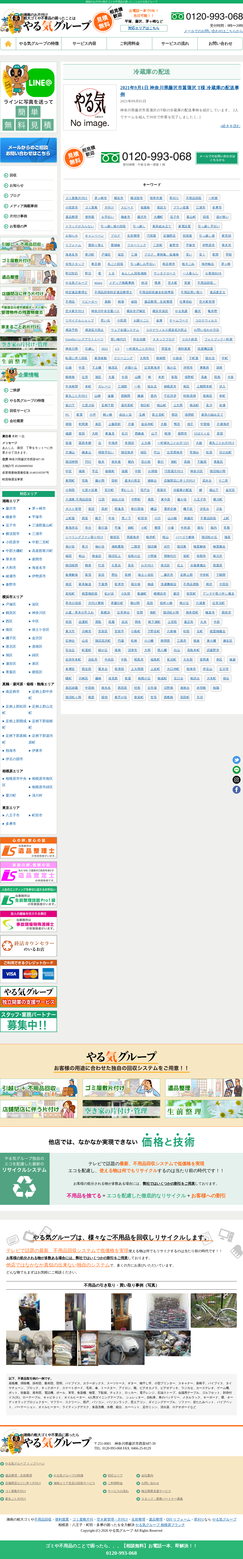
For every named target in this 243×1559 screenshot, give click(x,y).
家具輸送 (85, 584)
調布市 (226, 612)
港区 (68, 584)
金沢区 (230, 490)
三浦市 (200, 207)
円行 (88, 461)
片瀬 (131, 424)
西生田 (86, 669)
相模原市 (170, 386)
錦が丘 (103, 650)
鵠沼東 (181, 546)
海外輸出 (208, 264)
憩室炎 (166, 348)
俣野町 (189, 377)
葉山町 (191, 217)
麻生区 (228, 640)
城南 (82, 471)
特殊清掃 (189, 396)
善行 (160, 461)
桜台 (226, 678)
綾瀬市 (11, 576)
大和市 (144, 358)
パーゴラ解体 (185, 537)
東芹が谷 (121, 697)
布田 (68, 622)
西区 (175, 414)
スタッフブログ (164, 339)
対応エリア (115, 1475)
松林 (134, 640)
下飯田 (202, 461)
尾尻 (151, 499)
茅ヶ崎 (226, 264)
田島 (217, 377)
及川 (209, 405)
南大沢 (217, 556)
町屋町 (86, 650)
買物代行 (170, 556)
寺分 (88, 527)
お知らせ (71, 235)
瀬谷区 (11, 663)
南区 (186, 386)
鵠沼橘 (152, 546)
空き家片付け (74, 311)
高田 (150, 603)
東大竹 (70, 631)
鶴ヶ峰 (107, 414)
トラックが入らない (79, 226)
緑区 (144, 452)
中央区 (109, 659)
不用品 (70, 301)
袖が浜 (100, 546)
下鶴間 (221, 575)
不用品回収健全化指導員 (156, 292)
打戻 (101, 565)
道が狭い (222, 217)
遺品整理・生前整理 (18, 1475)
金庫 (159, 320)
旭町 (174, 461)
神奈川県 (71, 348)
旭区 (98, 377)
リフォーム (73, 245)
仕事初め (186, 301)
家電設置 (184, 226)
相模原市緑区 (42, 787)
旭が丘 (171, 367)
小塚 (171, 527)
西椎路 (168, 697)
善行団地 (137, 509)
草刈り (174, 198)
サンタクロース (165, 273)
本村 (161, 377)
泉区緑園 (71, 688)
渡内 (154, 396)
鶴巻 (88, 565)
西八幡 (162, 650)
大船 (164, 424)
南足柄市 (168, 264)
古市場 (152, 688)
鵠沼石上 (114, 556)
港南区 (207, 396)
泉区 (98, 424)
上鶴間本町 (205, 386)
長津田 (119, 669)
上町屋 (70, 518)
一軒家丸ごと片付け (140, 348)
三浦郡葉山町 (42, 525)
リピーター (90, 301)
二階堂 (135, 546)
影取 (174, 377)
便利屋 (89, 217)
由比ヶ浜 (125, 414)
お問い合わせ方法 (206, 330)
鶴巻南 (70, 377)
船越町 (142, 593)
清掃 (219, 367)
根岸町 (150, 537)
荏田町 (185, 697)
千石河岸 (170, 396)
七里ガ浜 (88, 405)
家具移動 (100, 358)
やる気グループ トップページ (25, 1463)
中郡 (138, 471)
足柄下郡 (107, 405)
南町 (153, 612)
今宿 (125, 377)
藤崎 (98, 678)
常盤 (227, 527)
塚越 (232, 659)
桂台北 (152, 386)
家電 (79, 414)
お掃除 (152, 471)
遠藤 (111, 396)
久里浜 (116, 565)
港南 (118, 650)
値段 (134, 301)
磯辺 (154, 509)
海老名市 (71, 254)
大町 (95, 433)
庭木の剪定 (133, 480)
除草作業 (156, 198)
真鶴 (108, 301)
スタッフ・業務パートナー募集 (162, 1499)
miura (98, 283)
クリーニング (123, 358)
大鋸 (199, 443)
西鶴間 (125, 396)
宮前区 (103, 631)
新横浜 (105, 612)
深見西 (113, 678)
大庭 (111, 377)
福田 (68, 556)
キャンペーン (94, 235)
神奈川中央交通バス (105, 311)
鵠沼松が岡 (171, 612)
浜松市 (93, 659)
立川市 (224, 669)
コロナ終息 (190, 339)
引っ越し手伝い (209, 226)
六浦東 (200, 603)
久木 (203, 622)
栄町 (186, 556)
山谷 (85, 640)
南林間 (161, 358)
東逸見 (110, 433)
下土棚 (96, 367)
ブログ (115, 235)
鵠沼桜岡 (71, 565)
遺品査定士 (218, 292)
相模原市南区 (42, 778)
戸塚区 (106, 254)
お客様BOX (213, 273)
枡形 (137, 688)
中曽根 (205, 424)
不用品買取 (191, 584)
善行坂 (103, 527)
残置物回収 (90, 593)
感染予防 (71, 330)
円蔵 (121, 640)
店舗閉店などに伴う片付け (23, 1483)
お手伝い (107, 217)
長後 (68, 443)
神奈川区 (196, 471)
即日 (88, 273)
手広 (95, 471)
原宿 (220, 433)
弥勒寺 (201, 556)
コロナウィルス (206, 320)
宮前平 (119, 631)
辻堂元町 (218, 603)
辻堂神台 (123, 612)
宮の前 (146, 461)
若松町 (70, 593)
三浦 (134, 254)
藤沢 (198, 311)
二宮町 (157, 245)
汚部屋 (151, 235)
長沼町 (171, 659)
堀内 (214, 527)
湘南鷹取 (118, 546)
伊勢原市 (208, 245)
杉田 (186, 631)
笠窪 (154, 697)
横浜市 (118, 198)
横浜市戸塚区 (136, 311)
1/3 (117, 348)
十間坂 (152, 556)
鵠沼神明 (71, 461)
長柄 (128, 575)
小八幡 (149, 640)
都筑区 (115, 537)
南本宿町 (192, 612)
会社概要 (17, 421)
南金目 (96, 556)
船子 (98, 518)
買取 (98, 622)
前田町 (191, 593)
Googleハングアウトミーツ (84, 339)
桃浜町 (194, 405)
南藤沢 (188, 518)
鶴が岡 (135, 603)
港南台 (185, 688)
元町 (200, 631)
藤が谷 (182, 499)
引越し (89, 348)
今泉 (231, 377)
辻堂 (85, 377)
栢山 (82, 556)
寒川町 (89, 254)
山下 (154, 433)
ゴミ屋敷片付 (82, 1519)
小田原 (121, 320)
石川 (125, 433)
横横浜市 (160, 593)
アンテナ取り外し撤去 (218, 593)
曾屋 (128, 678)
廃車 (157, 283)
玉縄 (142, 414)
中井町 (204, 575)
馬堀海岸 (133, 537)
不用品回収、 (206, 283)
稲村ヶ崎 (166, 603)
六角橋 (171, 631)
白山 (177, 650)
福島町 (155, 659)
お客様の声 (18, 226)
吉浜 (125, 622)
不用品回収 (194, 198)
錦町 (131, 527)
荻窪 (88, 575)
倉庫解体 (71, 575)
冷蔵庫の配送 (182, 490)
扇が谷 (70, 546)
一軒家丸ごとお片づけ (173, 443)
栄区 (121, 254)
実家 (187, 283)
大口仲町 (173, 669)
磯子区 (188, 509)
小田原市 (71, 207)
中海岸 (113, 443)
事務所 (204, 367)
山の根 (172, 518)
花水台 (207, 480)
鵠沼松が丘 (209, 537)
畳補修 (115, 245)
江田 (101, 499)
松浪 (209, 452)
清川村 (37, 795)
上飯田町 (114, 424)
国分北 (210, 358)
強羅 (125, 471)
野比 (115, 575)
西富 (85, 518)
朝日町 (145, 405)
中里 (82, 367)
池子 (190, 424)
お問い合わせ (220, 43)
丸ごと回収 (115, 264)
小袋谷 (177, 358)
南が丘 (184, 603)
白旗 (68, 367)
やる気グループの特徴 (39, 43)
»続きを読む (230, 126)
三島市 (181, 640)
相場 (121, 301)
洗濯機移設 (169, 584)
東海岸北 (71, 527)
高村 (104, 509)
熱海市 (191, 669)
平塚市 (190, 245)
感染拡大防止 (94, 330)
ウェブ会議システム (125, 330)
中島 (124, 659)
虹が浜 (109, 593)
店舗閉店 (169, 235)
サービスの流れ (175, 43)
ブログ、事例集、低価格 (161, 254)
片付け (109, 207)
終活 (144, 283)
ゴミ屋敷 (91, 207)
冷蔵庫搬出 (198, 565)
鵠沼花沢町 (103, 640)
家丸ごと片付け (76, 396)
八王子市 (200, 499)
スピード (127, 207)
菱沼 (176, 593)
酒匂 (200, 527)
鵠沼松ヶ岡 (73, 697)
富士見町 (158, 414)
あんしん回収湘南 (134, 273)
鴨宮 (177, 424)
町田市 (142, 518)
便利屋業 (184, 348)
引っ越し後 (207, 235)
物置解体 (199, 546)
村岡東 (83, 424)
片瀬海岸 (223, 424)
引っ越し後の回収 (113, 226)
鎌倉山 (86, 452)
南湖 (167, 433)
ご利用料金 (130, 43)
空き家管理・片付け (112, 1519)
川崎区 (83, 678)
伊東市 (37, 750)
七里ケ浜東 (90, 490)
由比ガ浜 (118, 499)
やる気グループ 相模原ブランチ (160, 1525)
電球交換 (170, 509)
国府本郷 (85, 443)
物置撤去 (219, 546)
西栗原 (217, 565)
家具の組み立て (212, 414)
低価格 (145, 207)
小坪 (93, 414)
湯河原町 (127, 405)
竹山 (157, 452)
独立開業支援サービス (156, 1491)
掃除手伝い (106, 452)
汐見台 (204, 509)
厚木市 (226, 245)
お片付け (147, 565)
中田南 (89, 688)
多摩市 (217, 207)
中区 (68, 471)
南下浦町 (154, 622)
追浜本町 (147, 424)
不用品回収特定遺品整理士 (113, 292)
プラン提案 (181, 207)
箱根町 (110, 471)
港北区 (165, 565)
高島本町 (193, 650)
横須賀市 (136, 198)
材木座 (116, 461)
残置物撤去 (218, 631)
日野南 (168, 688)
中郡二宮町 (40, 542)
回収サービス (20, 411)
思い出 (105, 320)
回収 (206, 217)
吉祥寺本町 (73, 659)
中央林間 (71, 386)
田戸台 (145, 490)
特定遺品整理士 (76, 292)
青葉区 (218, 461)
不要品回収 (208, 518)
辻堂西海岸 (175, 452)
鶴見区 (113, 367)
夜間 (215, 254)
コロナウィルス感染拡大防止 (166, 330)
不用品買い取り (192, 292)
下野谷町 (154, 631)
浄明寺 (188, 367)
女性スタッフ (74, 264)
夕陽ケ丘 (131, 367)
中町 (225, 358)
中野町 (136, 499)
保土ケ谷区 (40, 630)
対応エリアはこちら (143, 28)
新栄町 (139, 697)
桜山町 (161, 405)
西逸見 (119, 509)
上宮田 (172, 622)
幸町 (222, 396)
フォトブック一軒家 (219, 339)
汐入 (222, 386)
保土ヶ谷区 (146, 575)
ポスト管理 (73, 509)
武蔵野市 (213, 650)
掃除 (68, 424)
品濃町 (83, 622)
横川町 (218, 499)
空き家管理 (207, 301)
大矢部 (188, 659)
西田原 (122, 688)
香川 (85, 546)
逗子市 (175, 217)
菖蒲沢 (161, 490)
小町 (144, 527)
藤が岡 (100, 480)
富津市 (119, 584)
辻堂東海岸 (152, 367)
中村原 (185, 527)
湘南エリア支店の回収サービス (74, 1483)
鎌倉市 (125, 217)
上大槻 (146, 443)
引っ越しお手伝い (143, 264)
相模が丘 (144, 678)
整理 (157, 527)
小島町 (135, 631)
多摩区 (70, 669)
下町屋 (193, 358)
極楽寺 (210, 612)
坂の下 (70, 405)
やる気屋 (181, 311)
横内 (131, 461)
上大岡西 (137, 669)
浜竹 (167, 546)
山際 (138, 377)
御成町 (162, 678)
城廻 (68, 433)
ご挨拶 (15, 390)
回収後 (187, 235)
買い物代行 (118, 339)
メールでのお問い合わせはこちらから (213, 31)
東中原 (165, 499)
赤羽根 (201, 688)
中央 (111, 518)
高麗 (111, 622)
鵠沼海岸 (127, 452)
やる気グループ (76, 283)
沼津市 (132, 650)
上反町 (155, 669)
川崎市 (86, 631)
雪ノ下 (126, 518)
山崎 (97, 396)
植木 (101, 461)
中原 (217, 622)
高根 (187, 461)
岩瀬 (222, 405)
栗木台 (103, 669)
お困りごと (142, 320)
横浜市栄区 (160, 311)
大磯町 (158, 217)
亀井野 (212, 311)
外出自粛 (139, 339)
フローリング (136, 245)
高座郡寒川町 (42, 551)
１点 (111, 273)
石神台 (70, 640)
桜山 (165, 537)
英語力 (161, 207)
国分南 (135, 584)
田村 (115, 480)
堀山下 (214, 490)
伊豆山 (207, 669)
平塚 (118, 527)
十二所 (223, 480)
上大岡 (178, 405)
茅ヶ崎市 (100, 198)
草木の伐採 (73, 603)
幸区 (219, 659)
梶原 (91, 697)
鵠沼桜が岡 (218, 471)
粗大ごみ (188, 264)
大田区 (224, 584)
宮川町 (109, 490)
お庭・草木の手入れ (79, 612)
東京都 (96, 264)
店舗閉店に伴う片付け (179, 480)
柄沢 (209, 584)
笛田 (82, 433)
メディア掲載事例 (121, 283)
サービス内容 (84, 43)
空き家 (172, 283)
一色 (137, 386)
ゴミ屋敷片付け (76, 198)
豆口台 (178, 678)
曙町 (68, 678)
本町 (88, 386)
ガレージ (104, 386)
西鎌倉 (139, 433)
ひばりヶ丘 (202, 433)
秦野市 (174, 245)
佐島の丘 (134, 556)
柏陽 (216, 688)
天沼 (200, 697)
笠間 (140, 612)
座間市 (182, 433)
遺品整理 (71, 217)
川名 (219, 509)
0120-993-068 (121, 1553)
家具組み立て (161, 226)
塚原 (227, 537)
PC (67, 414)
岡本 (138, 622)
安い (189, 254)
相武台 (195, 678)
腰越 (140, 396)
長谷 (131, 565)
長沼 (91, 509)
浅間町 (189, 414)
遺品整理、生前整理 (158, 301)
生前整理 (133, 235)
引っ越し (139, 226)
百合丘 (70, 650)
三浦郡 (122, 386)
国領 (104, 697)
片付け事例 (96, 603)
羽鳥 (85, 480)
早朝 (229, 254)
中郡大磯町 (14, 551)
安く (202, 254)
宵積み (194, 452)
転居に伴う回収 (76, 358)
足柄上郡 (186, 575)
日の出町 (225, 452)
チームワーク (178, 320)
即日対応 (71, 273)
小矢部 (125, 593)
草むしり (127, 490)
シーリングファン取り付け (84, 537)
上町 (226, 518)
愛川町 (11, 795)
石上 (180, 565)
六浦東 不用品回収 (78, 499)
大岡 (147, 650)
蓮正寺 (188, 622)
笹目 (101, 575)
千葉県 (103, 584)
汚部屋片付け (173, 471)
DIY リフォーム (178, 1519)
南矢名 (106, 688)
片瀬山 (70, 452)
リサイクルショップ (79, 320)
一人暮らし (191, 273)
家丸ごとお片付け (222, 443)
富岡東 (204, 659)
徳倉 (196, 640)
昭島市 (139, 659)
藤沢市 (142, 217)
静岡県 (165, 640)
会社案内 (147, 1475)
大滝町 (211, 678)
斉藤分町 (117, 603)
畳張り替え (96, 245)
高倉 (204, 377)
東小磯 (211, 640)
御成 (151, 584)
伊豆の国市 (14, 759)
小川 (157, 518)
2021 (104, 348)
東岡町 (70, 480)
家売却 (226, 235)
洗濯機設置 (205, 348)
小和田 (70, 490)
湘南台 (152, 480)
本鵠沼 (129, 443)
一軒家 (213, 198)
